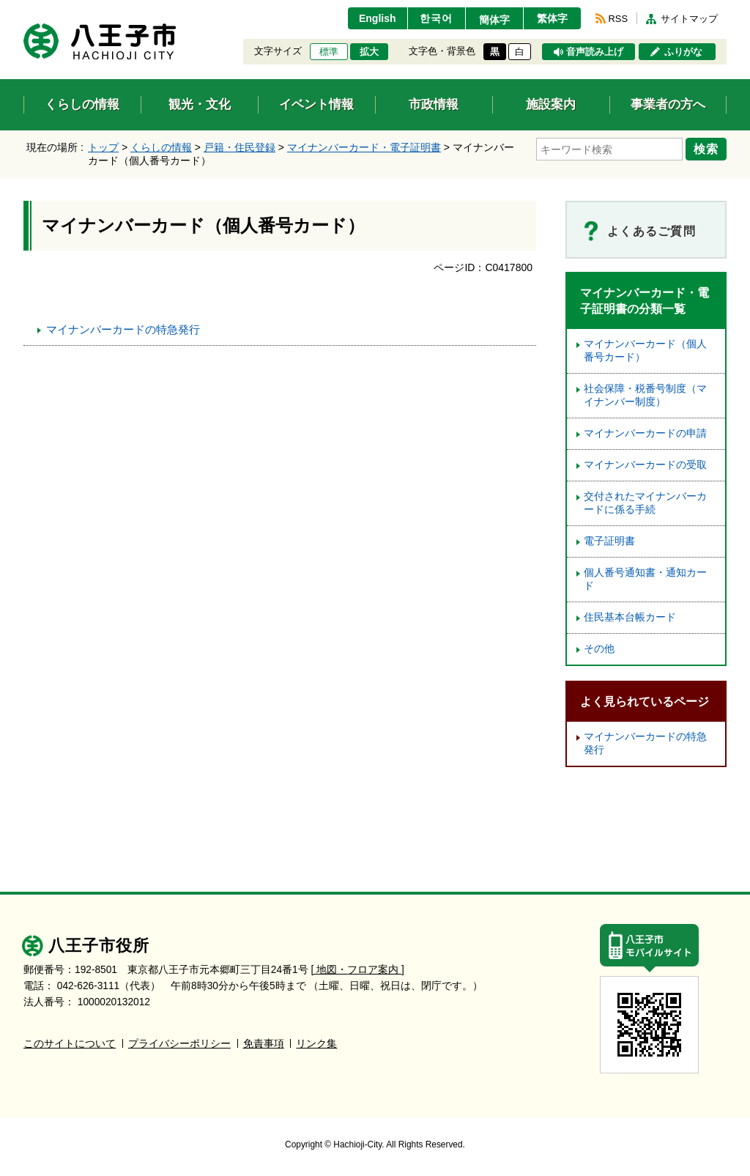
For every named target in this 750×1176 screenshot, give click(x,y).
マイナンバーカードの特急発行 (123, 329)
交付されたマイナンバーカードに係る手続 (645, 503)
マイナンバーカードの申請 (645, 433)
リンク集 (316, 1043)
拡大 (369, 52)
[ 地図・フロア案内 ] (357, 969)
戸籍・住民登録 (239, 147)
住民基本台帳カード (630, 617)
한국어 (436, 18)
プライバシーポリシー (179, 1043)
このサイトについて (69, 1043)
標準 (328, 52)
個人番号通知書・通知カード (645, 579)
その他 (599, 648)
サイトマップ (689, 18)
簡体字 (494, 20)
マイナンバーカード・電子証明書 (364, 147)
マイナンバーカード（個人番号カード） (645, 351)
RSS (618, 18)
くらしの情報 (161, 147)
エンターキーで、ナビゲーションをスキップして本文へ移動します (23, 9)
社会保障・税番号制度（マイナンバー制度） (645, 395)
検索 (706, 148)
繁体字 (552, 18)
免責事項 (263, 1043)
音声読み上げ (594, 52)
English (377, 18)
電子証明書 (609, 541)
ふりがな (683, 52)
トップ (103, 147)
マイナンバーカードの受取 (645, 464)
